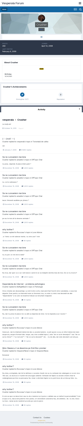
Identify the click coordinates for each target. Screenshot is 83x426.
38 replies (26, 241)
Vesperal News (23, 351)
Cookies (47, 418)
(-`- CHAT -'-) (8, 139)
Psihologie (39, 287)
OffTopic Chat (36, 160)
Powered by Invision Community (41, 422)
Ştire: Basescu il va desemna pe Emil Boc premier (24, 348)
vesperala (8, 119)
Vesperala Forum (13, 3)
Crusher (22, 119)
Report (21, 128)
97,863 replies (25, 150)
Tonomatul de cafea (40, 142)
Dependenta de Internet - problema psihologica (23, 284)
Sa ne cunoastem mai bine (14, 157)
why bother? (8, 229)
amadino (20, 160)
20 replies (26, 359)
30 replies (26, 300)
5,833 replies (27, 168)
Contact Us (37, 418)
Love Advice (37, 232)
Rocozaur (20, 232)
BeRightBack (22, 287)
